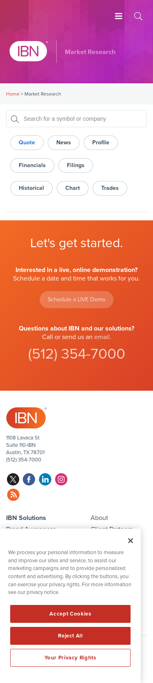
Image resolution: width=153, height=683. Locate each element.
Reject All (70, 636)
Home (13, 94)
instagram (61, 479)
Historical (31, 188)
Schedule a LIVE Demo (76, 299)
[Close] (131, 541)
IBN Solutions (26, 518)
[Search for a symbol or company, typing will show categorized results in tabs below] (76, 118)
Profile (100, 142)
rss (13, 495)
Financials (32, 165)
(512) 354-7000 (76, 354)
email (102, 337)
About (99, 518)
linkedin (45, 479)
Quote (27, 142)
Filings (75, 165)
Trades (110, 188)
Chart (72, 188)
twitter (13, 479)
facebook (29, 479)
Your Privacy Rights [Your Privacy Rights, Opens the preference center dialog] (70, 658)
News (63, 142)
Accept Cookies (70, 614)
